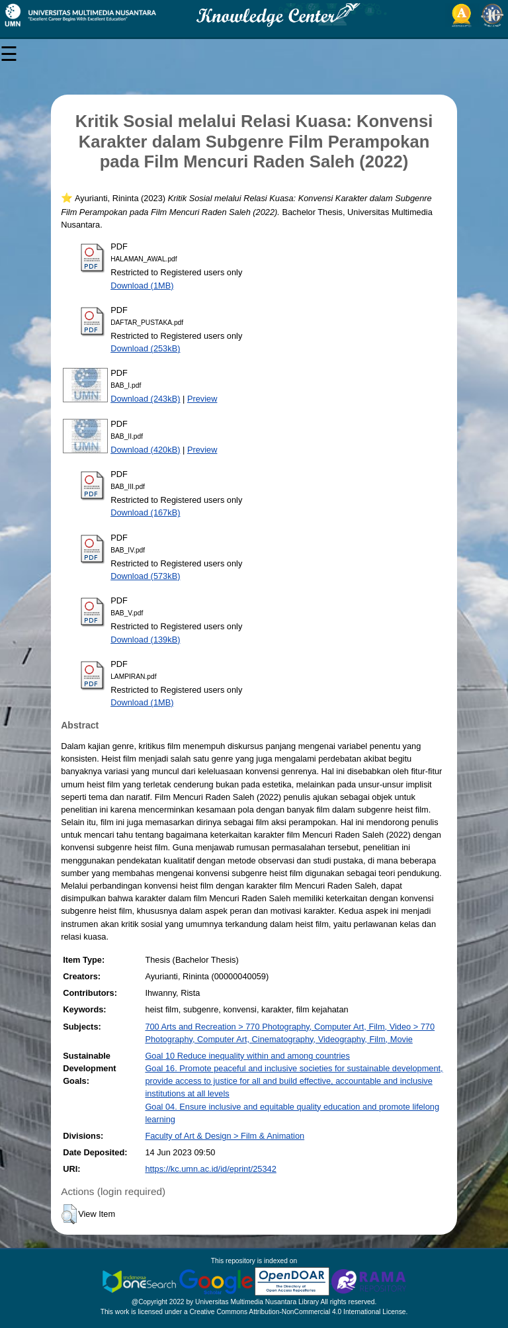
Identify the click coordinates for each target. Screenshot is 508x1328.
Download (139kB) (145, 639)
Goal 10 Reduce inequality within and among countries (247, 1056)
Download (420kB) (145, 450)
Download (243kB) (145, 399)
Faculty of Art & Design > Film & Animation (224, 1136)
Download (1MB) (141, 285)
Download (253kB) (145, 348)
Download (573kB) (145, 576)
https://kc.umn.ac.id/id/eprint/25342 (210, 1169)
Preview (202, 399)
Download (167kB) (145, 512)
